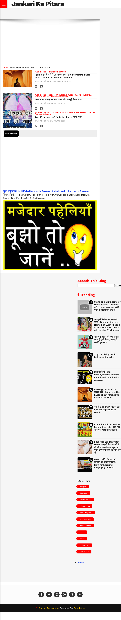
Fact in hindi (41, 72)
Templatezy (79, 608)
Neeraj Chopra (85, 519)
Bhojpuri (83, 486)
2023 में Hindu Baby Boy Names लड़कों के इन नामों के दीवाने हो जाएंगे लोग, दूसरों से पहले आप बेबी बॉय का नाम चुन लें (107, 447)
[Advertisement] (55, 42)
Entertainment (85, 499)
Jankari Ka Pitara (83, 95)
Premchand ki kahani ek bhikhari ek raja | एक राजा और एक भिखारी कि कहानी (107, 427)
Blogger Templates (48, 608)
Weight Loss (84, 545)
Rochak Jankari (42, 97)
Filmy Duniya (85, 506)
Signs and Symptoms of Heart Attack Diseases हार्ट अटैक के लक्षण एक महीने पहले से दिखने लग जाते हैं (107, 306)
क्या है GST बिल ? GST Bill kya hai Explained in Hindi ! (107, 410)
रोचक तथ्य (64, 97)
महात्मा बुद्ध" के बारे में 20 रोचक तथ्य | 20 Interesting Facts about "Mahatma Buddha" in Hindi (62, 76)
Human (51, 95)
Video (91, 113)
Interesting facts (57, 72)
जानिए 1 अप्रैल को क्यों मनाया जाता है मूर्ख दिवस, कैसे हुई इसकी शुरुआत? (106, 340)
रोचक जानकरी (55, 97)
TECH (82, 532)
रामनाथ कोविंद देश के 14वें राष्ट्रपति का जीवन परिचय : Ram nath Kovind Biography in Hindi (105, 463)
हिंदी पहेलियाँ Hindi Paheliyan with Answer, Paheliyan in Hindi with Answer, (46, 191)
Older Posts (11, 134)
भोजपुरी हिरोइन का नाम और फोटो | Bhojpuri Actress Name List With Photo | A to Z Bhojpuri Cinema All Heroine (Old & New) (107, 325)
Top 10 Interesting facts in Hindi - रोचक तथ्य (58, 117)
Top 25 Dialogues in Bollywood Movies (105, 355)
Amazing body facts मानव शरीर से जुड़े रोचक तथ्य (58, 99)
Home (5, 67)
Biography (84, 493)
